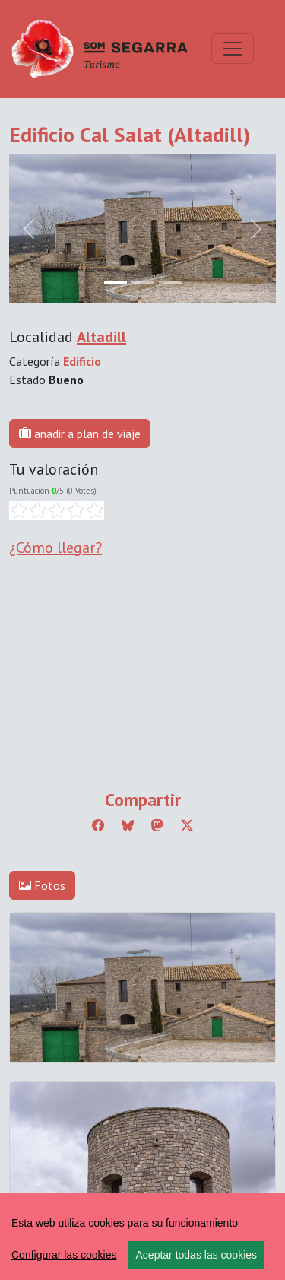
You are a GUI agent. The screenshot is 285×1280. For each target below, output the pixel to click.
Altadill (101, 337)
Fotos (42, 885)
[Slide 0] (115, 282)
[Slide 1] (142, 282)
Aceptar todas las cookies (197, 1255)
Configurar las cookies (64, 1255)
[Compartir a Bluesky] (128, 825)
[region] (142, 1236)
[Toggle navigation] (232, 48)
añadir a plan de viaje (80, 433)
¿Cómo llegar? (55, 547)
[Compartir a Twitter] (187, 825)
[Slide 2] (170, 282)
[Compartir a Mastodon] (157, 825)
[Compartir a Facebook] (98, 825)
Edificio (82, 361)
